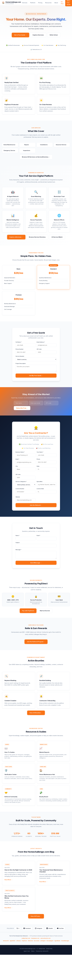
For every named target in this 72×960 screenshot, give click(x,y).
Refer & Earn (54, 35)
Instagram (38, 928)
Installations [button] (44, 144)
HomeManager (65, 940)
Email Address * (41, 342)
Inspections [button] (27, 150)
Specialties (39, 481)
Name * (18, 535)
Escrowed (36, 940)
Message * (18, 549)
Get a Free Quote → (20, 35)
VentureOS (6, 940)
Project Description (21, 363)
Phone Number (19, 349)
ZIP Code (39, 349)
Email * (17, 459)
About (56, 2)
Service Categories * (21, 481)
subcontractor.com (45, 938)
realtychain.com (26, 938)
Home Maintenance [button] (10, 144)
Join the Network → (36, 505)
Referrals (30, 940)
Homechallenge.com (13, 2)
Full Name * (19, 342)
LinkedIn (49, 928)
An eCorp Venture (9, 3)
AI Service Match (57, 237)
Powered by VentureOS (42, 951)
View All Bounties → (36, 713)
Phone (38, 459)
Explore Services (38, 35)
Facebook (27, 928)
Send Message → (36, 563)
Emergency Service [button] (10, 150)
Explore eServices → (16, 237)
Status (33, 951)
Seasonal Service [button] (62, 144)
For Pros (62, 2)
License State (40, 488)
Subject (18, 542)
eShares (18, 940)
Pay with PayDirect (28, 610)
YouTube (60, 928)
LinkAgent (43, 940)
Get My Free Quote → (36, 375)
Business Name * (20, 452)
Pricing (40, 2)
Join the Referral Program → (36, 641)
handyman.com (35, 938)
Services (24, 2)
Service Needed (20, 356)
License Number (20, 488)
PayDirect (24, 940)
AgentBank (57, 940)
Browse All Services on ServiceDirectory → (36, 157)
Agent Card (27, 951)
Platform (32, 2)
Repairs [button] (27, 144)
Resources (48, 2)
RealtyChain (42, 948)
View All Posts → (36, 916)
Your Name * (40, 452)
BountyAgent (50, 940)
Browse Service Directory (37, 237)
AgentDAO (12, 940)
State (38, 466)
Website (18, 497)
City (17, 466)
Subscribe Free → (22, 408)
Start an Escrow (45, 610)
